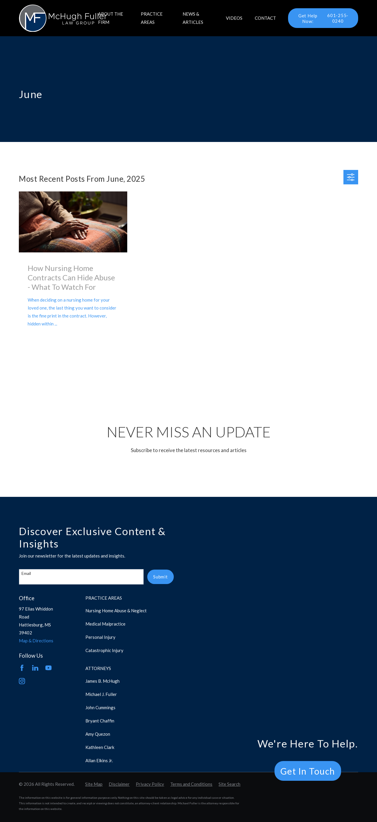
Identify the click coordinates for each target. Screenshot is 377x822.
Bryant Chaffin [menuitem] (99, 720)
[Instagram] (22, 681)
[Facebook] (22, 668)
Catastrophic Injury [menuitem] (104, 650)
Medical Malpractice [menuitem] (105, 623)
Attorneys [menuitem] (98, 668)
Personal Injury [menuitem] (100, 637)
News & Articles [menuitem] (193, 17)
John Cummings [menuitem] (100, 707)
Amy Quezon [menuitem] (97, 734)
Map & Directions (36, 640)
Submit (160, 576)
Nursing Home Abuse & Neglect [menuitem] (116, 610)
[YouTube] (48, 668)
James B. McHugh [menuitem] (102, 681)
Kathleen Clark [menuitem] (99, 747)
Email (26, 573)
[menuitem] (93, 784)
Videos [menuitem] (234, 18)
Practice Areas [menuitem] (152, 17)
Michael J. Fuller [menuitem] (101, 694)
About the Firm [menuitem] (110, 17)
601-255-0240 (321, 18)
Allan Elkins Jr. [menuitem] (99, 760)
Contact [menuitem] (265, 18)
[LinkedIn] (35, 668)
